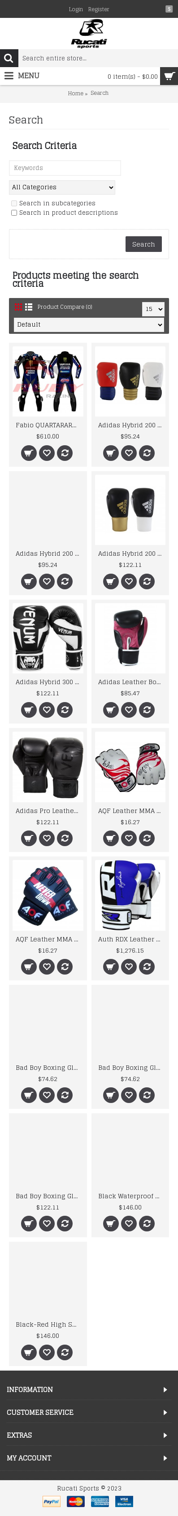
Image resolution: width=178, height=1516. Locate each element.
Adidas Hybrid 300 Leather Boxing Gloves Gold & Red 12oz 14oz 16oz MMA (49, 681)
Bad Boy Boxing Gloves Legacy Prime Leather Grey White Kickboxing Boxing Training (49, 1195)
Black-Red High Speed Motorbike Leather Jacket (49, 1324)
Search (100, 93)
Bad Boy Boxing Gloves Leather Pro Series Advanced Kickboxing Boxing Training (49, 1067)
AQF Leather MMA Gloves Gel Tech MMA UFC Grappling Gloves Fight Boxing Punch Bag (132, 810)
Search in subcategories (53, 204)
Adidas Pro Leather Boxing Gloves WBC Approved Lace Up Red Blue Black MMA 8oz (49, 810)
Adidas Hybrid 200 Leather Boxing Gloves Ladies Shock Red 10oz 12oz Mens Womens (49, 553)
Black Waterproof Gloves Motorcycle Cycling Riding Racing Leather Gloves (132, 1195)
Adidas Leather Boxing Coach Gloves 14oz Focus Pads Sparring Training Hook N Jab (132, 681)
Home (75, 94)
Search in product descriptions (64, 213)
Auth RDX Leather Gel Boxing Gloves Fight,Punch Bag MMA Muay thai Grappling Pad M (132, 939)
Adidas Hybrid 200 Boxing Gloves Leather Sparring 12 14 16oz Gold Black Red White (132, 424)
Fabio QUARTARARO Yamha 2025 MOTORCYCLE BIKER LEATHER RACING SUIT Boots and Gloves (49, 424)
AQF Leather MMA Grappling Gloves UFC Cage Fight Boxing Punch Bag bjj (49, 939)
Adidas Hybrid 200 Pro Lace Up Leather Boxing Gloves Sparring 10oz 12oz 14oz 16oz (132, 553)
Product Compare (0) (65, 306)
